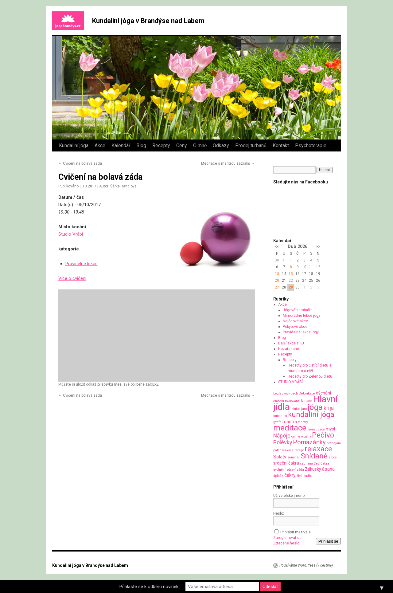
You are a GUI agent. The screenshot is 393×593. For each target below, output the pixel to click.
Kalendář (120, 145)
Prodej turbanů (251, 145)
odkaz (91, 384)
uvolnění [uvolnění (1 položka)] (279, 470)
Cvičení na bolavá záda (80, 163)
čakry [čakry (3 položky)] (290, 475)
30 (277, 260)
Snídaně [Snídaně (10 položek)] (314, 456)
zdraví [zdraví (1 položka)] (291, 470)
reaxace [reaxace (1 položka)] (288, 450)
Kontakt (281, 145)
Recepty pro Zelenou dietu (310, 376)
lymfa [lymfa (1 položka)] (277, 422)
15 (291, 274)
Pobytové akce (295, 326)
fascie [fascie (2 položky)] (306, 400)
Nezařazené (288, 349)
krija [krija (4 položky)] (329, 408)
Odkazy (221, 145)
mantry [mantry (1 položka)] (303, 422)
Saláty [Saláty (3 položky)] (279, 457)
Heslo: (278, 513)
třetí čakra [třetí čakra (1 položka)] (321, 463)
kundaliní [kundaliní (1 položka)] (280, 416)
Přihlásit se (328, 541)
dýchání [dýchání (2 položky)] (323, 393)
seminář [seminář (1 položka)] (293, 457)
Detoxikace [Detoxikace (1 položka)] (307, 393)
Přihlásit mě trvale (295, 532)
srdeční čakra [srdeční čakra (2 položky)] (286, 463)
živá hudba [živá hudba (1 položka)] (305, 476)
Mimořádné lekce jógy (301, 315)
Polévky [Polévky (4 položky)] (282, 442)
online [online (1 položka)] (295, 436)
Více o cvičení (72, 278)
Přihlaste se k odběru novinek (148, 586)
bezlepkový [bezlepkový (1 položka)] (281, 393)
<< (276, 246)
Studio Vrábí (70, 234)
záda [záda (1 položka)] (300, 470)
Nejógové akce (295, 321)
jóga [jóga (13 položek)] (315, 407)
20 (277, 280)
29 (291, 287)
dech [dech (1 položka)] (294, 393)
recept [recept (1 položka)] (299, 450)
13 (277, 274)
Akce (100, 145)
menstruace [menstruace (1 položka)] (316, 429)
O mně (200, 145)
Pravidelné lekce (81, 263)
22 (291, 280)
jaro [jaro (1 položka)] (304, 409)
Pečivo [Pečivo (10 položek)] (323, 435)
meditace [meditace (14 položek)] (289, 427)
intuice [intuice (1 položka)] (295, 409)
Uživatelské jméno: (289, 495)
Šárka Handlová (123, 186)
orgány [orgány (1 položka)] (306, 436)
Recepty (161, 145)
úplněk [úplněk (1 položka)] (278, 476)
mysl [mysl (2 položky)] (330, 428)
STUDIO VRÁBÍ (290, 382)
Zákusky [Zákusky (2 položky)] (313, 469)
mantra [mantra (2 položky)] (289, 421)
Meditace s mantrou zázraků (228, 163)
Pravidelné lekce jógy (301, 332)
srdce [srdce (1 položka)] (333, 457)
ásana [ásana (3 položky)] (328, 469)
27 (277, 287)
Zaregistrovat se (287, 538)
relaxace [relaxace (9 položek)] (318, 449)
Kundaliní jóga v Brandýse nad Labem (148, 21)
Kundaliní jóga (73, 145)
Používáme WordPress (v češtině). (306, 565)
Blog (141, 145)
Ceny (181, 145)
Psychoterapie (310, 145)
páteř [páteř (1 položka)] (277, 450)
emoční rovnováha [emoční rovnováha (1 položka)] (286, 401)
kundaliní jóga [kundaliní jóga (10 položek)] (311, 414)
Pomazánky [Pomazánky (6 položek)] (309, 442)
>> (318, 246)
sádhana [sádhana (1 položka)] (306, 463)
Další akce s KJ (291, 343)
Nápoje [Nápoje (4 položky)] (281, 435)
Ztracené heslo (286, 543)
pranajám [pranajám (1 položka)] (334, 443)
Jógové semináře (298, 310)
